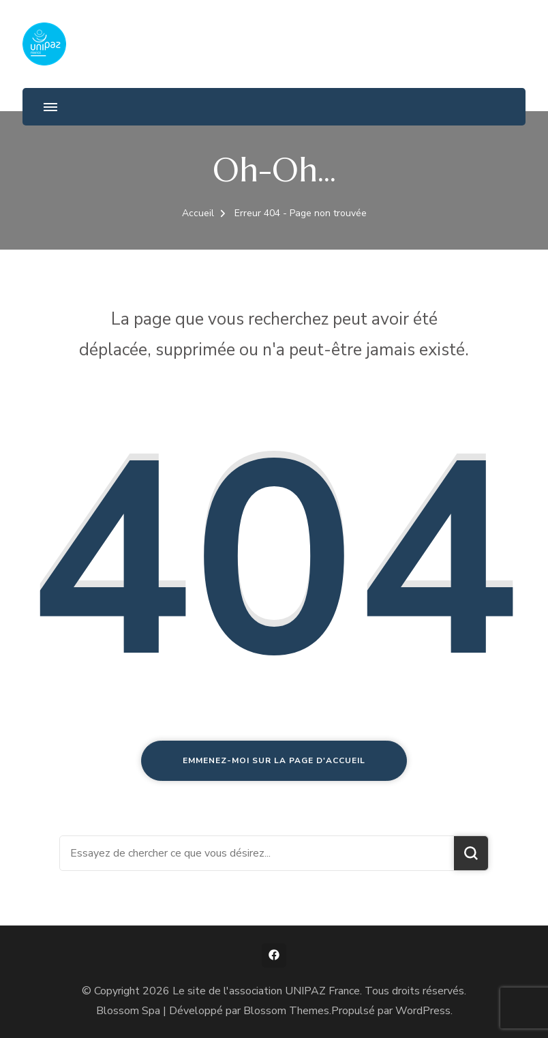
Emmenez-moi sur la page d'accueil (274, 760)
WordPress (423, 1010)
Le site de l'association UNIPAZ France (266, 990)
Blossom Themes (286, 1010)
